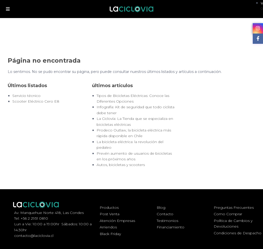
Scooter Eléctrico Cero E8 (35, 101)
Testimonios (167, 220)
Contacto (165, 214)
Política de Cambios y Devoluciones (233, 223)
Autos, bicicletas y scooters (121, 164)
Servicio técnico (26, 95)
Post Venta (109, 214)
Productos (109, 207)
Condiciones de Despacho (237, 233)
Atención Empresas (117, 220)
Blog (161, 207)
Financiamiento (170, 227)
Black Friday (110, 233)
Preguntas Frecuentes (234, 207)
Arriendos (108, 227)
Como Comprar (228, 214)
